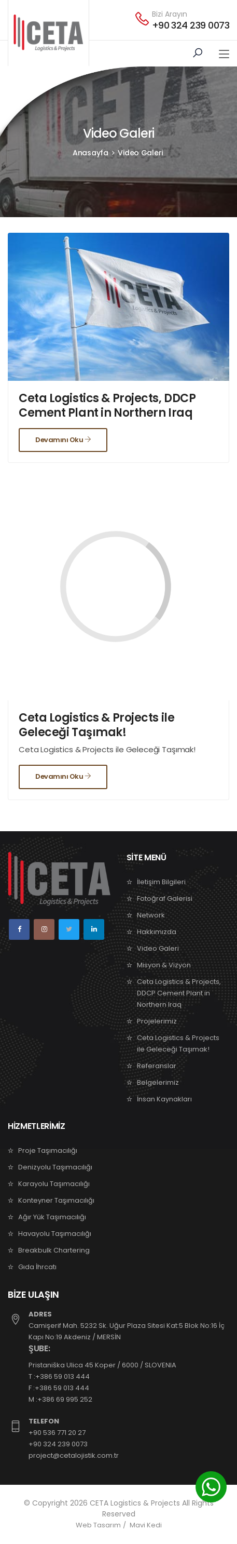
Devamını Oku (63, 440)
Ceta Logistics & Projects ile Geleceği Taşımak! (96, 725)
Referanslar (156, 1066)
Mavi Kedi (146, 1525)
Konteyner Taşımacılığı (56, 1200)
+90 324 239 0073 (190, 25)
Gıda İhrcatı (37, 1267)
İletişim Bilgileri (161, 882)
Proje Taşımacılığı (47, 1150)
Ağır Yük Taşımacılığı (52, 1217)
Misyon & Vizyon (164, 965)
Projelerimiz (157, 1021)
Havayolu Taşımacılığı (54, 1234)
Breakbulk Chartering (54, 1250)
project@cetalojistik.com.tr (74, 1455)
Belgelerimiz (158, 1082)
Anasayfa (90, 153)
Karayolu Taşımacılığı (54, 1184)
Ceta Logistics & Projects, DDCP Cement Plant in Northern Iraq (107, 405)
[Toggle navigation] (224, 54)
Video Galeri (140, 153)
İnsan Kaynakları (164, 1099)
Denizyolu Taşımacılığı (55, 1167)
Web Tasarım (98, 1525)
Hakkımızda (156, 932)
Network (151, 915)
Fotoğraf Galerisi (164, 898)
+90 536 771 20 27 (57, 1432)
